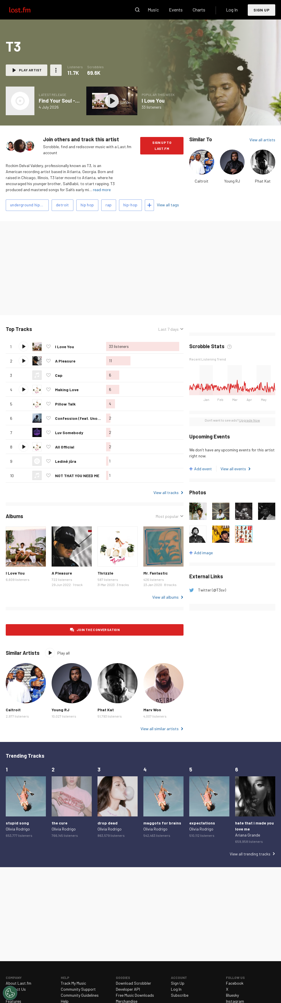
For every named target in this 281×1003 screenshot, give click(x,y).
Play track (23, 346)
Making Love (67, 389)
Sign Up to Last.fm (161, 145)
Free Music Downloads (135, 995)
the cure (59, 822)
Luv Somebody (69, 432)
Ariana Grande (247, 834)
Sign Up (261, 9)
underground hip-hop (29, 204)
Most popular (167, 516)
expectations (202, 822)
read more (102, 189)
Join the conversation (98, 630)
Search (137, 9)
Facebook (234, 983)
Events (176, 9)
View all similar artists (159, 728)
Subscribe (179, 995)
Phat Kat (263, 181)
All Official (64, 446)
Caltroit (201, 181)
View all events (233, 468)
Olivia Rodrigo (18, 828)
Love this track (48, 346)
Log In (232, 9)
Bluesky (232, 995)
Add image (203, 552)
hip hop (87, 204)
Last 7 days (168, 329)
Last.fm (26, 10)
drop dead (107, 822)
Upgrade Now (249, 420)
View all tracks (166, 492)
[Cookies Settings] (10, 993)
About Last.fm (18, 983)
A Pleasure (65, 361)
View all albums (165, 597)
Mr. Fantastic (155, 573)
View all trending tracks (250, 853)
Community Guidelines (80, 995)
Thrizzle (105, 573)
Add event (203, 468)
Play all (63, 653)
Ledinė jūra (65, 461)
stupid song (17, 822)
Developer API (128, 989)
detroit (62, 204)
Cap (59, 375)
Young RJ (232, 181)
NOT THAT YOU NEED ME (77, 475)
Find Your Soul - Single (64, 100)
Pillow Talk (65, 403)
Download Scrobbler (133, 983)
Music (153, 9)
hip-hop (130, 204)
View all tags (168, 204)
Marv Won (152, 709)
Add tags (149, 205)
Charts (199, 9)
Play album (111, 101)
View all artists (262, 139)
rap (109, 204)
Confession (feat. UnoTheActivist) (88, 418)
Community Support (78, 989)
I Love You (153, 100)
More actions (56, 70)
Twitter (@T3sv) (212, 589)
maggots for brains (162, 822)
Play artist (30, 70)
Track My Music (73, 983)
